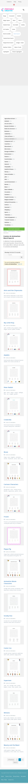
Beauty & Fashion (9, 126)
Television (7, 214)
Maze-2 (20, 20)
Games (6, 161)
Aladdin (6, 355)
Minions (7, 713)
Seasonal (7, 207)
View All (20, 264)
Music (6, 187)
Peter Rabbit (8, 387)
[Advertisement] (14, 70)
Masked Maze (6, 25)
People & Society (9, 197)
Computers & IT (9, 141)
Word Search (17, 33)
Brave (6, 452)
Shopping (7, 209)
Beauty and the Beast (11, 745)
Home (2, 776)
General (7, 164)
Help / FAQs (4, 779)
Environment (8, 154)
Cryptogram (6, 51)
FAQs (15, 1)
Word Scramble (7, 33)
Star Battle (15, 25)
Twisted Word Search (8, 38)
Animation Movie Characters (10, 582)
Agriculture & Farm (10, 118)
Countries (7, 144)
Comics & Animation (9, 139)
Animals (7, 121)
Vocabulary (8, 225)
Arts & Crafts (8, 123)
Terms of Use (8, 776)
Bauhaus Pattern (7, 47)
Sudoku (23, 25)
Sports (6, 212)
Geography (7, 166)
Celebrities (7, 133)
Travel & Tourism (9, 220)
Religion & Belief (9, 199)
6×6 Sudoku (6, 29)
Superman (7, 680)
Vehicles (7, 222)
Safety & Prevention (10, 202)
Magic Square (6, 20)
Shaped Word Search (8, 42)
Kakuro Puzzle (17, 47)
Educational (8, 146)
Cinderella (7, 420)
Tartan (13, 29)
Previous (11, 759)
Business (7, 131)
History (6, 171)
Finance (7, 156)
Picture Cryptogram (17, 51)
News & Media (8, 189)
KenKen (19, 16)
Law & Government (10, 182)
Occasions (7, 192)
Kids (6, 179)
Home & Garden (9, 174)
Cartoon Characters (11, 484)
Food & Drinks (8, 159)
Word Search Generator (14, 229)
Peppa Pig (7, 549)
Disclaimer (23, 776)
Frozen (6, 517)
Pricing (19, 1)
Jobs (6, 177)
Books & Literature (10, 128)
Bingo (4, 16)
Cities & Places (9, 136)
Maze (14, 20)
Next (15, 762)
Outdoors (7, 194)
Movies (6, 184)
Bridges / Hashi (20, 42)
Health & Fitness (9, 169)
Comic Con (7, 648)
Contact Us (9, 1)
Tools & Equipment (10, 217)
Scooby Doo (8, 616)
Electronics (8, 149)
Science (7, 204)
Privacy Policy (16, 776)
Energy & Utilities (9, 151)
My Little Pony (9, 323)
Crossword (11, 16)
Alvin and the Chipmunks (13, 290)
